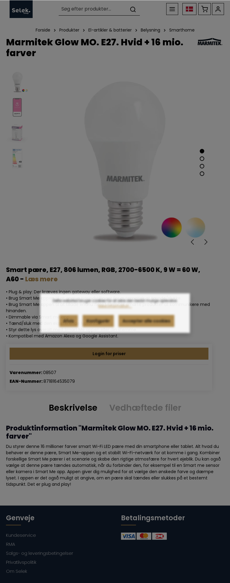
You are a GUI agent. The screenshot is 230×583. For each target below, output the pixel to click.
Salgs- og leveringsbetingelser (39, 553)
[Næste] (205, 242)
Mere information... (115, 314)
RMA (10, 544)
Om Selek (16, 571)
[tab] (73, 408)
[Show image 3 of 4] (202, 166)
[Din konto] (218, 9)
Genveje (20, 518)
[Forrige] (193, 242)
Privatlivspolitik (21, 562)
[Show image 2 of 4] (202, 158)
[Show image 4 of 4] (202, 173)
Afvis (68, 329)
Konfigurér (98, 329)
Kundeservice (21, 535)
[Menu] (172, 9)
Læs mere (41, 279)
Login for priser (109, 354)
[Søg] (133, 9)
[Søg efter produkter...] (92, 9)
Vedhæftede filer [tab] (145, 408)
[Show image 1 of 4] (202, 151)
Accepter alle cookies (146, 329)
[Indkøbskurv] (204, 9)
